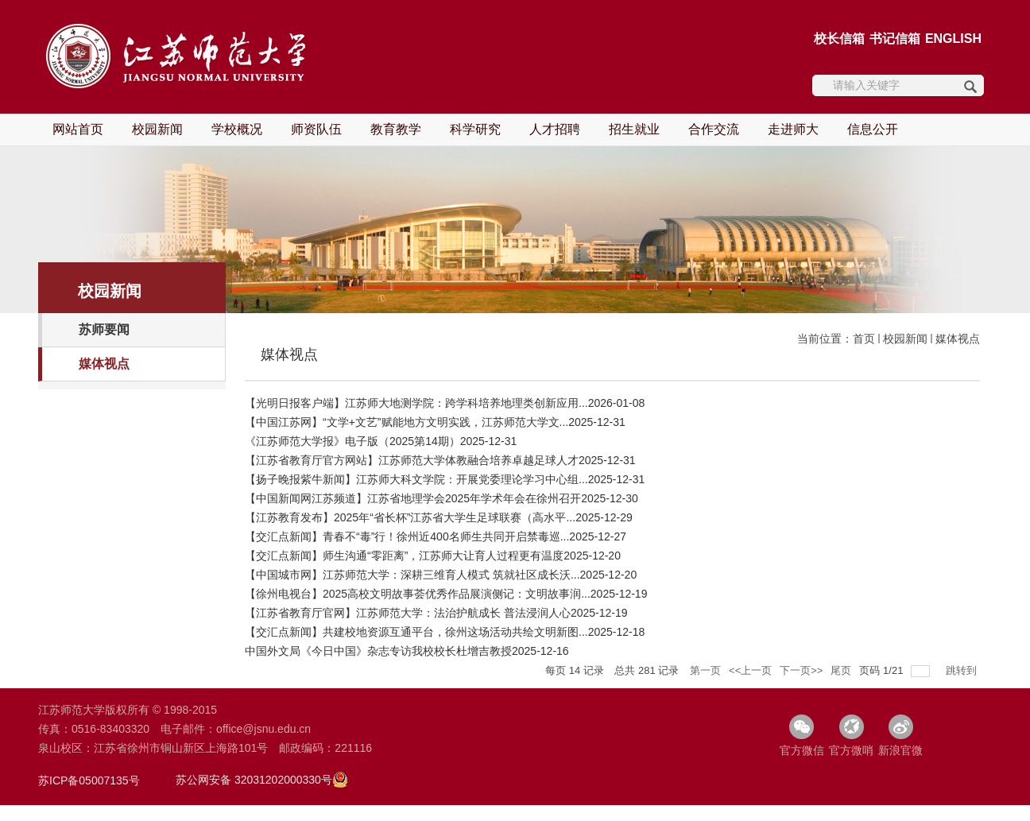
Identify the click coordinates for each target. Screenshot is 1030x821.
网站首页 (77, 129)
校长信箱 (839, 38)
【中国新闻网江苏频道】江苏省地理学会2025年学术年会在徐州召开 (413, 498)
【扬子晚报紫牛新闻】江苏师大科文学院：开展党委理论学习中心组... (416, 479)
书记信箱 (894, 38)
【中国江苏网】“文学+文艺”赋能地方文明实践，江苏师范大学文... (406, 422)
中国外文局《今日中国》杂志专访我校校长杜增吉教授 (378, 651)
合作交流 (713, 129)
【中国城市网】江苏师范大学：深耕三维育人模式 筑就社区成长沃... (412, 574)
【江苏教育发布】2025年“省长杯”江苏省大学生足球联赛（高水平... (410, 517)
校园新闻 (157, 129)
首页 (864, 338)
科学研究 (475, 129)
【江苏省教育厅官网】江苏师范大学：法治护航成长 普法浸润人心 (408, 612)
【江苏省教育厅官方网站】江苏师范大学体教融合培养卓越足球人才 (412, 460)
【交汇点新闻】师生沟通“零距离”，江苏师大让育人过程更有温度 (404, 555)
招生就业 (634, 129)
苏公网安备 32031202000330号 (254, 779)
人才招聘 (554, 129)
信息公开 (872, 129)
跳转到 (963, 670)
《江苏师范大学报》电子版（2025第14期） (352, 441)
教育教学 (395, 129)
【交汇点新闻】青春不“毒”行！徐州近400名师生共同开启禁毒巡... (407, 536)
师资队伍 (316, 129)
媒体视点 (957, 338)
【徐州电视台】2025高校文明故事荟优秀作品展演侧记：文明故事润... (418, 593)
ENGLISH (953, 38)
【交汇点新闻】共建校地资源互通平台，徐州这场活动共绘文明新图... (416, 631)
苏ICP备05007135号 (89, 780)
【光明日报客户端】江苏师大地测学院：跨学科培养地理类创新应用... (416, 403)
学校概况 (236, 129)
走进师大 (793, 129)
